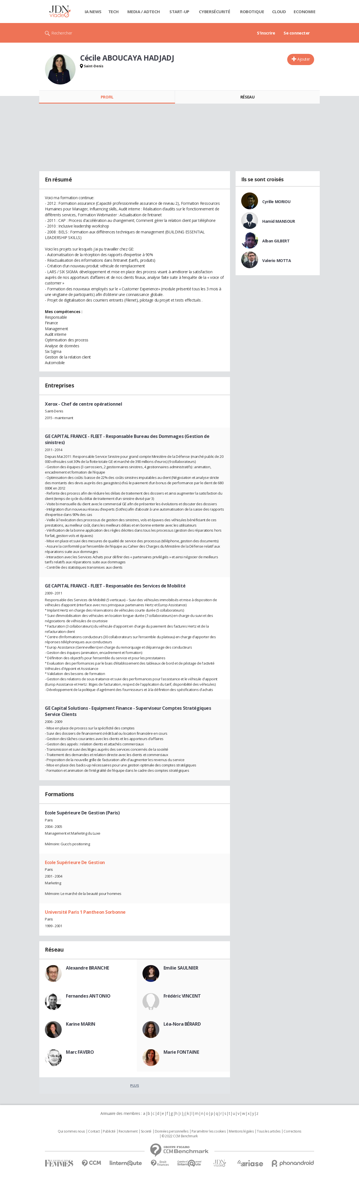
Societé (146, 1131)
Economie (305, 11)
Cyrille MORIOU (276, 201)
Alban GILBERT (276, 241)
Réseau (247, 97)
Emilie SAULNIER (181, 968)
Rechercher (61, 33)
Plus (134, 1085)
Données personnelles (171, 1131)
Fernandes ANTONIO (88, 996)
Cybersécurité (214, 11)
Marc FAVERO (80, 1052)
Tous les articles (268, 1131)
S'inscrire (266, 33)
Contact (94, 1131)
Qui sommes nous (71, 1131)
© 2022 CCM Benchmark (180, 1136)
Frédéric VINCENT (182, 996)
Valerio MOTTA (276, 260)
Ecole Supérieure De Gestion (75, 862)
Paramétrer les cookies (209, 1131)
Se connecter (297, 33)
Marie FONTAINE (181, 1052)
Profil (107, 97)
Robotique (252, 11)
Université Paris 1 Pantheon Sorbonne (85, 912)
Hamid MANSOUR (278, 221)
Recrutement (128, 1131)
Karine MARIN (80, 1024)
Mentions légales (241, 1131)
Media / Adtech (143, 11)
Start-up (179, 11)
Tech (113, 11)
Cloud (279, 11)
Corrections (292, 1131)
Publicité (109, 1131)
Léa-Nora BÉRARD (182, 1024)
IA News (93, 11)
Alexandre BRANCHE (87, 968)
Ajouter (303, 59)
